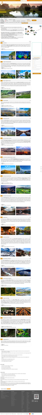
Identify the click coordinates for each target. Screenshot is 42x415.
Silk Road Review (3, 397)
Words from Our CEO (3, 393)
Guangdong (22, 409)
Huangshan (22, 397)
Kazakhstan (28, 402)
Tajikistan (28, 401)
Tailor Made (39, 2)
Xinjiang (28, 392)
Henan (22, 405)
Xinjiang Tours (18, 2)
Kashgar (22, 400)
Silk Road (22, 392)
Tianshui (28, 400)
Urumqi (22, 395)
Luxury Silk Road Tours (14, 392)
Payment (2, 394)
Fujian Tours (12, 400)
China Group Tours (14, 2)
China (27, 411)
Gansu (22, 393)
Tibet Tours (26, 2)
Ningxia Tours (13, 401)
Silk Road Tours (9, 2)
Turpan (27, 399)
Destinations (32, 2)
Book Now (34, 20)
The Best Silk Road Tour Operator (5, 392)
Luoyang (28, 397)
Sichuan (22, 404)
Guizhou (28, 405)
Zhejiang (28, 396)
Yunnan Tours (13, 395)
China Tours (22, 2)
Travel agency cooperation (4, 395)
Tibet (27, 394)
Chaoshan (22, 411)
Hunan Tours (12, 404)
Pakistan (22, 401)
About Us (36, 2)
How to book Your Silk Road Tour (5, 396)
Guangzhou (22, 396)
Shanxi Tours (12, 405)
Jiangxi (27, 406)
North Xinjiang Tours (13, 393)
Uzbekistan (22, 402)
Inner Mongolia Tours (13, 399)
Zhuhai (27, 409)
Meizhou (28, 410)
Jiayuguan (22, 399)
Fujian (22, 406)
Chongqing (28, 395)
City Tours (29, 2)
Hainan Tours (12, 402)
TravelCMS (21, 413)
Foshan (22, 410)
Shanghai (28, 393)
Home (5, 2)
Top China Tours (13, 394)
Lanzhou (22, 394)
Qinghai (28, 404)
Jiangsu (27, 407)
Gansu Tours (12, 397)
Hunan (22, 407)
